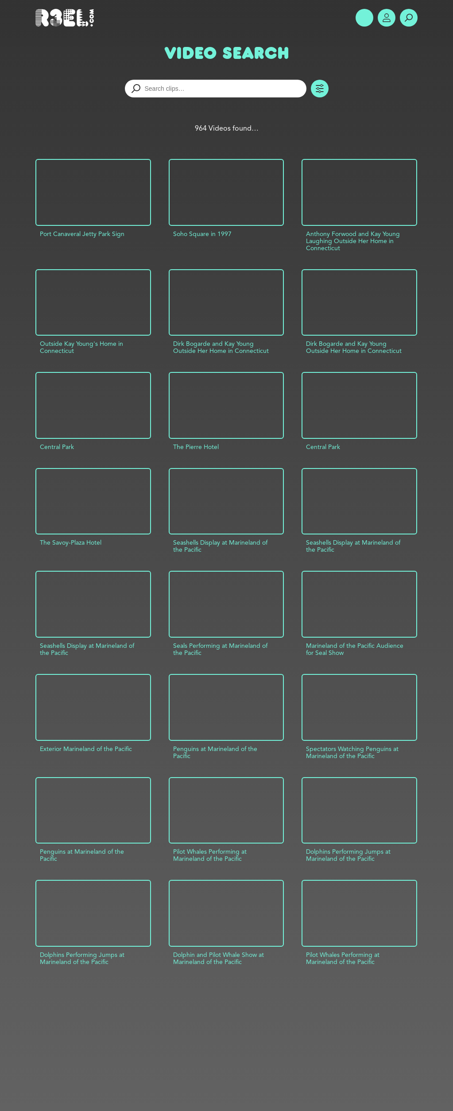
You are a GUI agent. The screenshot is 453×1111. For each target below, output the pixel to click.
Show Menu (364, 18)
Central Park (57, 446)
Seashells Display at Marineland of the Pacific (220, 546)
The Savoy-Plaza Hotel (70, 542)
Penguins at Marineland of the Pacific (215, 752)
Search (409, 18)
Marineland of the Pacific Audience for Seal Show (354, 649)
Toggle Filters (320, 88)
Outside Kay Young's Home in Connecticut (81, 347)
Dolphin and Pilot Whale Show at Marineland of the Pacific (218, 958)
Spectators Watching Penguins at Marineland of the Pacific (352, 752)
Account (386, 18)
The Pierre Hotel (196, 446)
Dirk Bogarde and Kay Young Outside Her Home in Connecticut (221, 347)
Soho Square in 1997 (202, 233)
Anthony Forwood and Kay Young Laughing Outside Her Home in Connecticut (353, 241)
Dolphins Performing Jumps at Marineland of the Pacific (348, 855)
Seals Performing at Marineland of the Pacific (220, 649)
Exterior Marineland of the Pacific (86, 748)
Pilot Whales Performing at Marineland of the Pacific (210, 855)
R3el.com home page (66, 18)
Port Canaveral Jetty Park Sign (82, 233)
